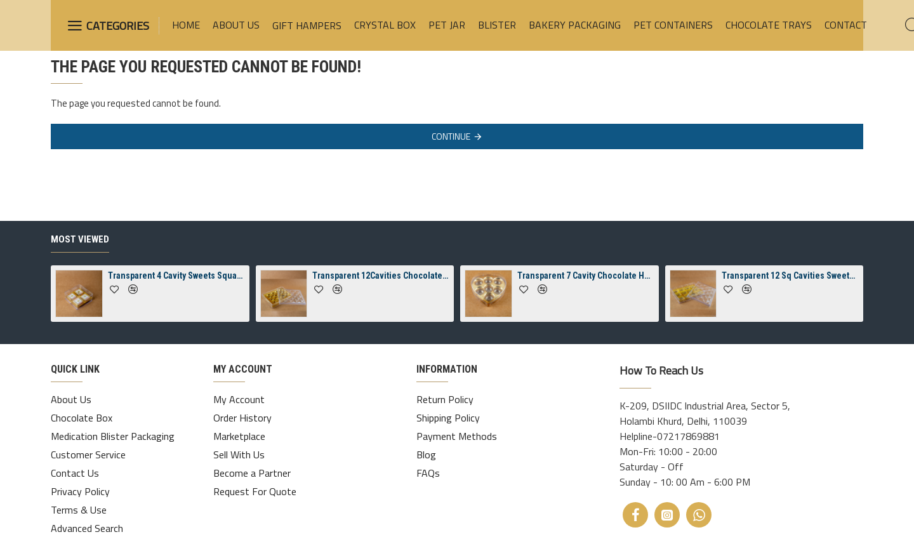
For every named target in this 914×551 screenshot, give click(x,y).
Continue (451, 136)
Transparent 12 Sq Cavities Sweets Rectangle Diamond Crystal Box (790, 275)
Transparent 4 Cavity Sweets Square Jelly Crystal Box (176, 275)
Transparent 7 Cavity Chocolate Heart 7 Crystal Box (585, 275)
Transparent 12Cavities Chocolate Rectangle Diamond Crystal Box (380, 275)
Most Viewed (80, 239)
